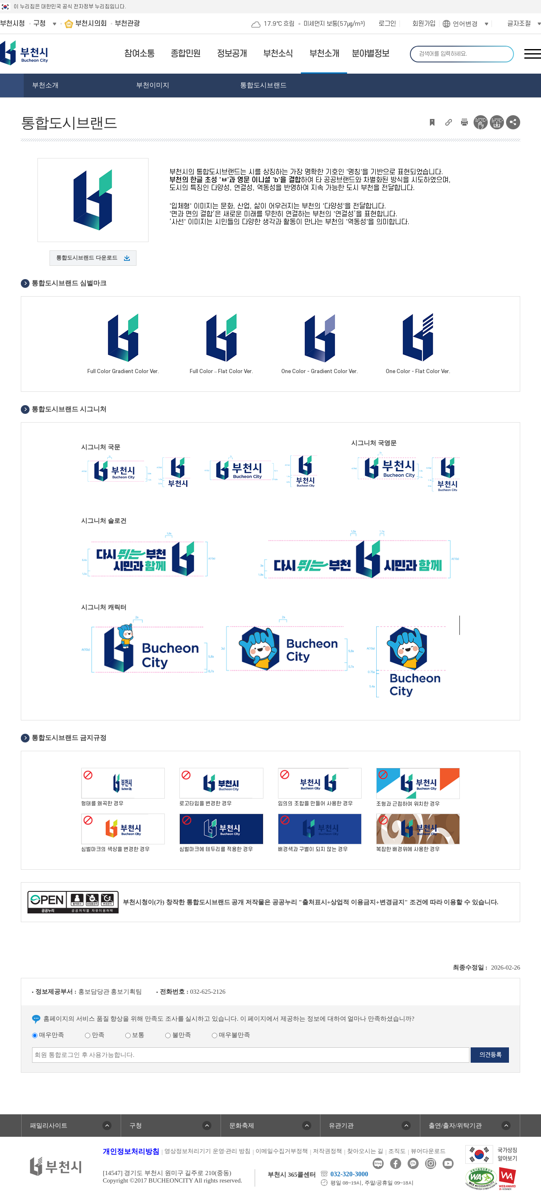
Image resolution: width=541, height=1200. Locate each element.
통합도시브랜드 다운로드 (86, 258)
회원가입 (424, 23)
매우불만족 (231, 1035)
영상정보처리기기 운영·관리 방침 (207, 1151)
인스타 (430, 1163)
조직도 (397, 1151)
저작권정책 (327, 1151)
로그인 (387, 23)
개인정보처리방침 (131, 1151)
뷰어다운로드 (428, 1151)
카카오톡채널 (413, 1163)
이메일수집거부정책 (282, 1151)
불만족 (178, 1035)
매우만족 (48, 1035)
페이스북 (395, 1163)
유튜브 (448, 1163)
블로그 (378, 1163)
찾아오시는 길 (365, 1151)
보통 (135, 1035)
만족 (94, 1035)
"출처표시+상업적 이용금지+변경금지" (353, 902)
